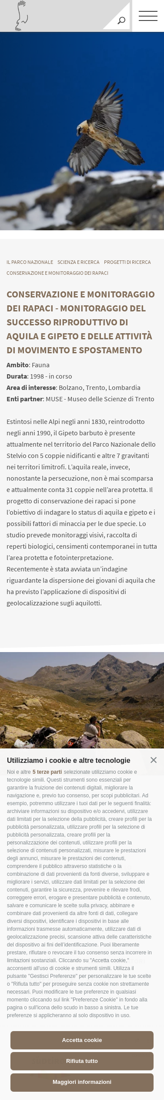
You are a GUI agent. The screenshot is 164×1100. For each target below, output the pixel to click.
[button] (153, 759)
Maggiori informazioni (82, 1082)
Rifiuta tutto (82, 1061)
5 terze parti (47, 772)
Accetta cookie (82, 1040)
